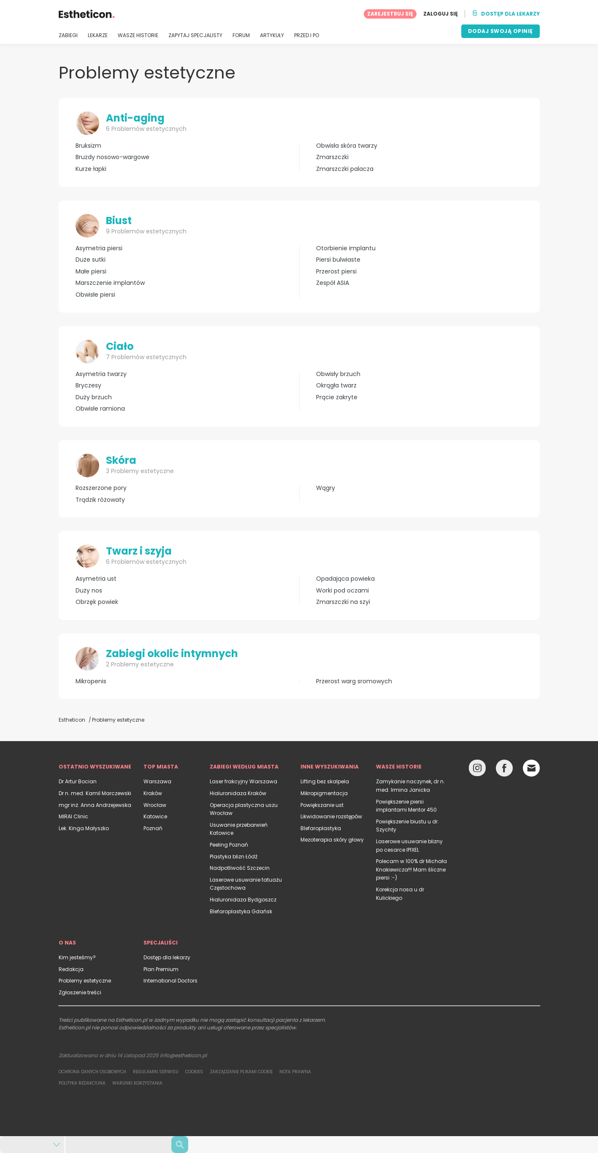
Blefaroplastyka (320, 828)
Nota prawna (295, 1072)
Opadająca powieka (345, 579)
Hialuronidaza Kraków (238, 793)
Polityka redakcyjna (82, 1083)
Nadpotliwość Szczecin (240, 868)
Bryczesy (88, 386)
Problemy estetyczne (85, 980)
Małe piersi (91, 272)
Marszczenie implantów (110, 283)
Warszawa (157, 781)
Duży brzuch (94, 397)
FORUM (241, 35)
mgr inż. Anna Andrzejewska (95, 805)
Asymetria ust (96, 579)
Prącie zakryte (336, 397)
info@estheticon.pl (183, 1055)
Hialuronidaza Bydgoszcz (243, 899)
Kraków (152, 793)
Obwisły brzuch (338, 374)
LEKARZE (98, 35)
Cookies (194, 1072)
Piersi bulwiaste (338, 260)
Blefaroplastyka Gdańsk (241, 911)
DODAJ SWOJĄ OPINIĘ (500, 31)
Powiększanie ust (322, 805)
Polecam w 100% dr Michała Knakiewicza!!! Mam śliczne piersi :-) (411, 869)
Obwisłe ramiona (100, 409)
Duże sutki (91, 260)
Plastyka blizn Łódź (233, 856)
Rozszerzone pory (101, 488)
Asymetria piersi (99, 248)
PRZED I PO (306, 35)
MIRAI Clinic (73, 816)
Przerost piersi (336, 272)
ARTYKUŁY (272, 35)
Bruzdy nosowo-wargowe (112, 157)
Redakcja (71, 969)
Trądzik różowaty (100, 500)
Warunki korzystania (137, 1083)
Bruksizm (88, 146)
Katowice (155, 816)
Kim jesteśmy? (77, 957)
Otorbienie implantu (346, 248)
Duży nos (89, 591)
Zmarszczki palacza (344, 169)
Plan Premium (161, 969)
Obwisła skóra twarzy (346, 146)
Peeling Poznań (229, 844)
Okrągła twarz (336, 386)
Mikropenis (91, 681)
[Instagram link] (477, 770)
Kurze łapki (91, 169)
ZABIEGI (68, 35)
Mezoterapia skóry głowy (332, 839)
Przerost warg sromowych (354, 681)
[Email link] (531, 768)
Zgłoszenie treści (80, 992)
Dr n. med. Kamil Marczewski (95, 793)
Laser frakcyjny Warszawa (243, 781)
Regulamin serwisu (156, 1072)
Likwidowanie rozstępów (331, 816)
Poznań (152, 828)
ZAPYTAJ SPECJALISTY (195, 35)
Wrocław (154, 805)
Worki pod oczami (342, 591)
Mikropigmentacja (324, 793)
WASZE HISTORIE (138, 35)
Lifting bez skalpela (324, 781)
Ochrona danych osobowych (92, 1072)
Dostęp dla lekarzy (166, 957)
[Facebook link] (504, 770)
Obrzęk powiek (97, 602)
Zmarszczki (332, 157)
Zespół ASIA (332, 283)
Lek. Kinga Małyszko (84, 828)
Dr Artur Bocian (78, 781)
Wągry (325, 488)
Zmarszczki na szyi (343, 602)
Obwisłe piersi (95, 295)
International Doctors (170, 980)
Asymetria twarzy (101, 374)
